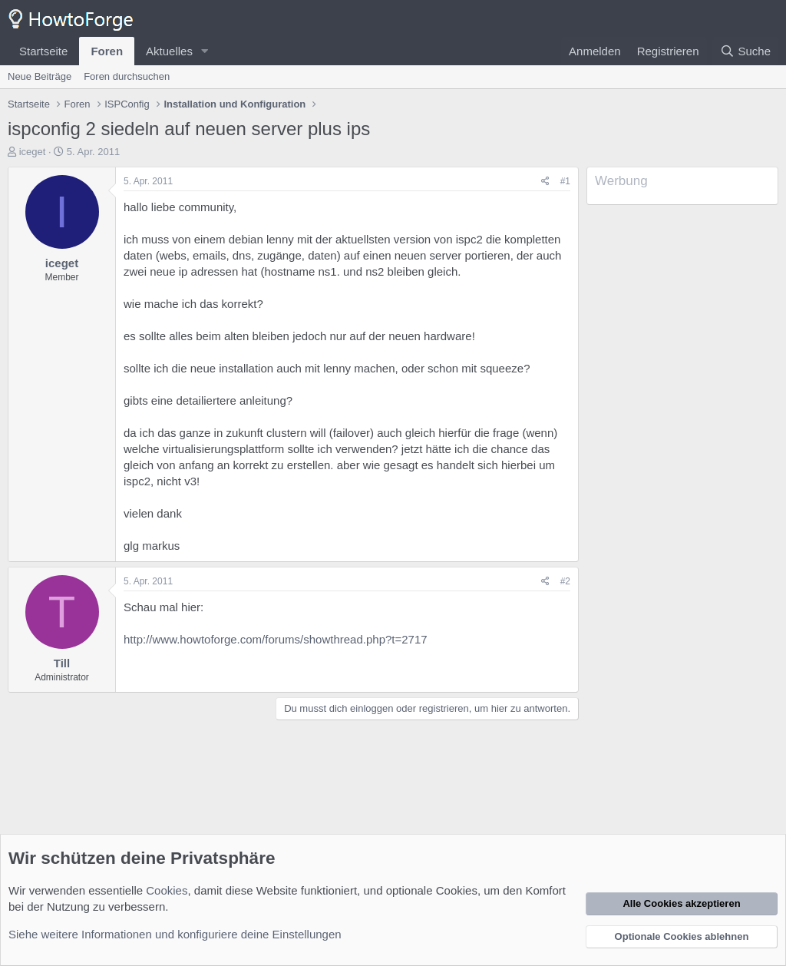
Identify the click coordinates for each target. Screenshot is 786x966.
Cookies (166, 890)
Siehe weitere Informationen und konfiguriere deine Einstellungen (175, 934)
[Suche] (745, 51)
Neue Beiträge (39, 76)
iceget (32, 151)
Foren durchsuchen (127, 76)
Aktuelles (169, 51)
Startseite (43, 51)
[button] (205, 51)
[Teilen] (545, 181)
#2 (565, 581)
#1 (565, 181)
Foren (107, 51)
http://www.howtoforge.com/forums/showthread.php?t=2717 (276, 639)
